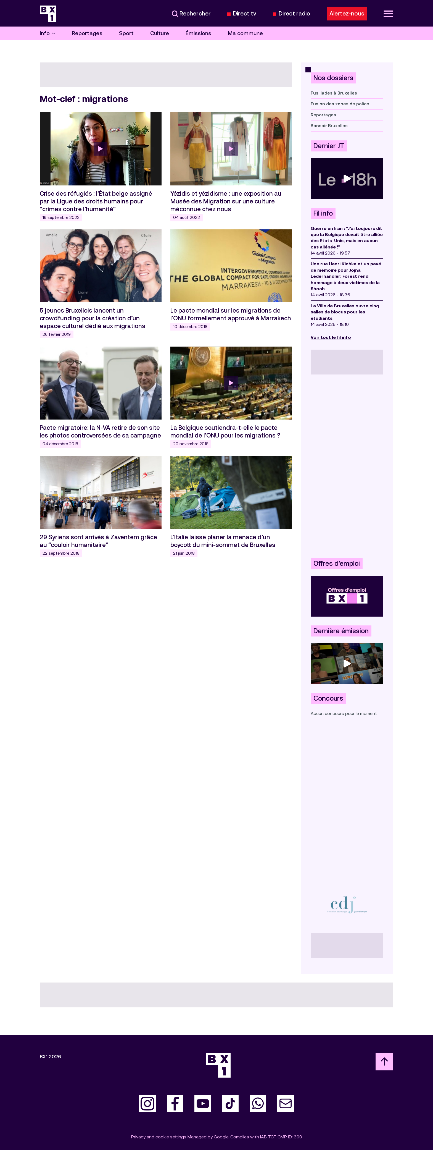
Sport (126, 33)
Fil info (323, 213)
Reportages (87, 33)
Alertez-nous (346, 13)
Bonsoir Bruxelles (329, 125)
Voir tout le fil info (331, 337)
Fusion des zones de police (340, 104)
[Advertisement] (347, 466)
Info (47, 33)
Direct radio (294, 14)
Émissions (198, 33)
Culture (159, 33)
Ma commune (245, 33)
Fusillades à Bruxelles (334, 93)
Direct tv (244, 14)
